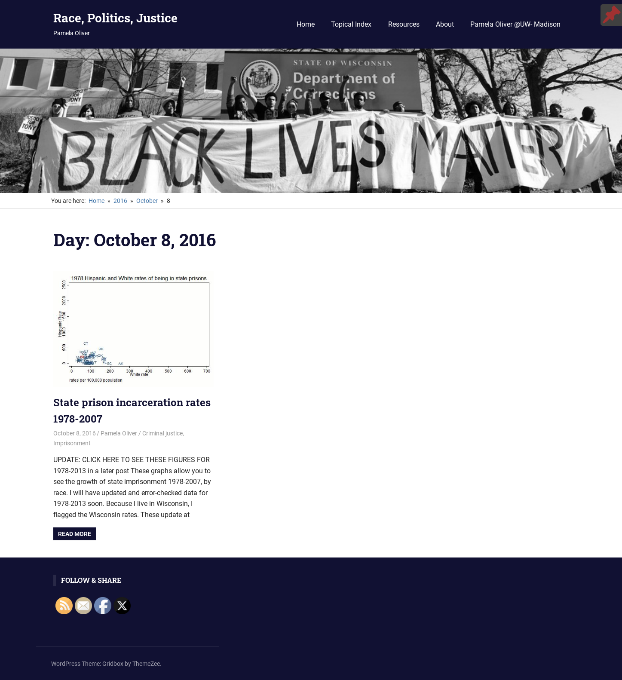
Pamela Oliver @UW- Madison (515, 24)
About (445, 24)
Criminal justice (162, 433)
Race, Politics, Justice (115, 18)
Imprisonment (72, 443)
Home (306, 24)
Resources (404, 24)
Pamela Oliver (119, 433)
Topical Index (351, 24)
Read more (74, 533)
